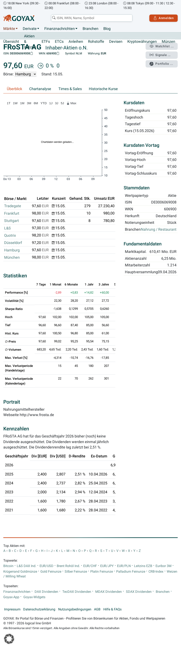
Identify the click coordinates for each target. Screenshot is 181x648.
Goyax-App (11, 597)
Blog (107, 29)
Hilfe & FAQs (112, 609)
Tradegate (12, 206)
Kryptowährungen (142, 41)
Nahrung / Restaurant (158, 230)
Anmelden (163, 18)
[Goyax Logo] (18, 18)
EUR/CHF (90, 566)
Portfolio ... (161, 64)
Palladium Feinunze (130, 571)
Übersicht (11, 41)
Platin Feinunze (101, 571)
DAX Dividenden (46, 592)
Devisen (115, 41)
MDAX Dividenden (108, 592)
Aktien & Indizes (30, 41)
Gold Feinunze (50, 571)
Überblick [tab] (14, 89)
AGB (97, 609)
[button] (9, 639)
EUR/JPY (107, 566)
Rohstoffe (96, 41)
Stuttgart (11, 221)
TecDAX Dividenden (76, 592)
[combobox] (91, 18)
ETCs (59, 41)
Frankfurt (11, 213)
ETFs (46, 41)
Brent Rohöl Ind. (68, 566)
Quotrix (10, 235)
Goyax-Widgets (34, 597)
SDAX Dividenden (139, 592)
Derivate (30, 29)
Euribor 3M (163, 566)
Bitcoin (8, 566)
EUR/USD (46, 566)
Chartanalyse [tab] (40, 89)
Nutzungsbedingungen (74, 609)
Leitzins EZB (143, 566)
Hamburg (12, 250)
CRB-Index (155, 571)
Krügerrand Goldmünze (20, 571)
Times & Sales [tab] (70, 89)
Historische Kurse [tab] (103, 89)
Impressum (12, 609)
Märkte (9, 29)
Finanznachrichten (59, 29)
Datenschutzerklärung (39, 609)
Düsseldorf (13, 243)
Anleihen (76, 41)
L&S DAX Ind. (26, 566)
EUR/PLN (124, 566)
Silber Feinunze (76, 571)
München (12, 257)
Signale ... (160, 55)
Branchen (90, 29)
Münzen (168, 41)
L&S (7, 228)
